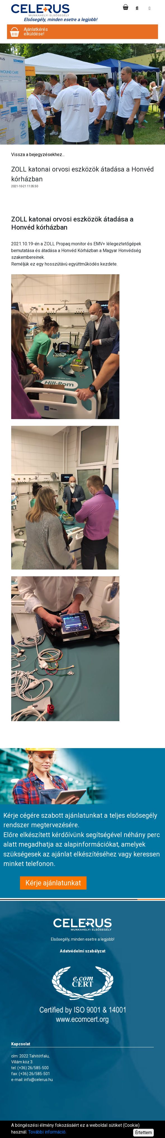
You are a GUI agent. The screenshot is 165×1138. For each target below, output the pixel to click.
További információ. (47, 1132)
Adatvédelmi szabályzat (82, 951)
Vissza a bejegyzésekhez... (38, 154)
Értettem (143, 1132)
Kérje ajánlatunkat (53, 883)
